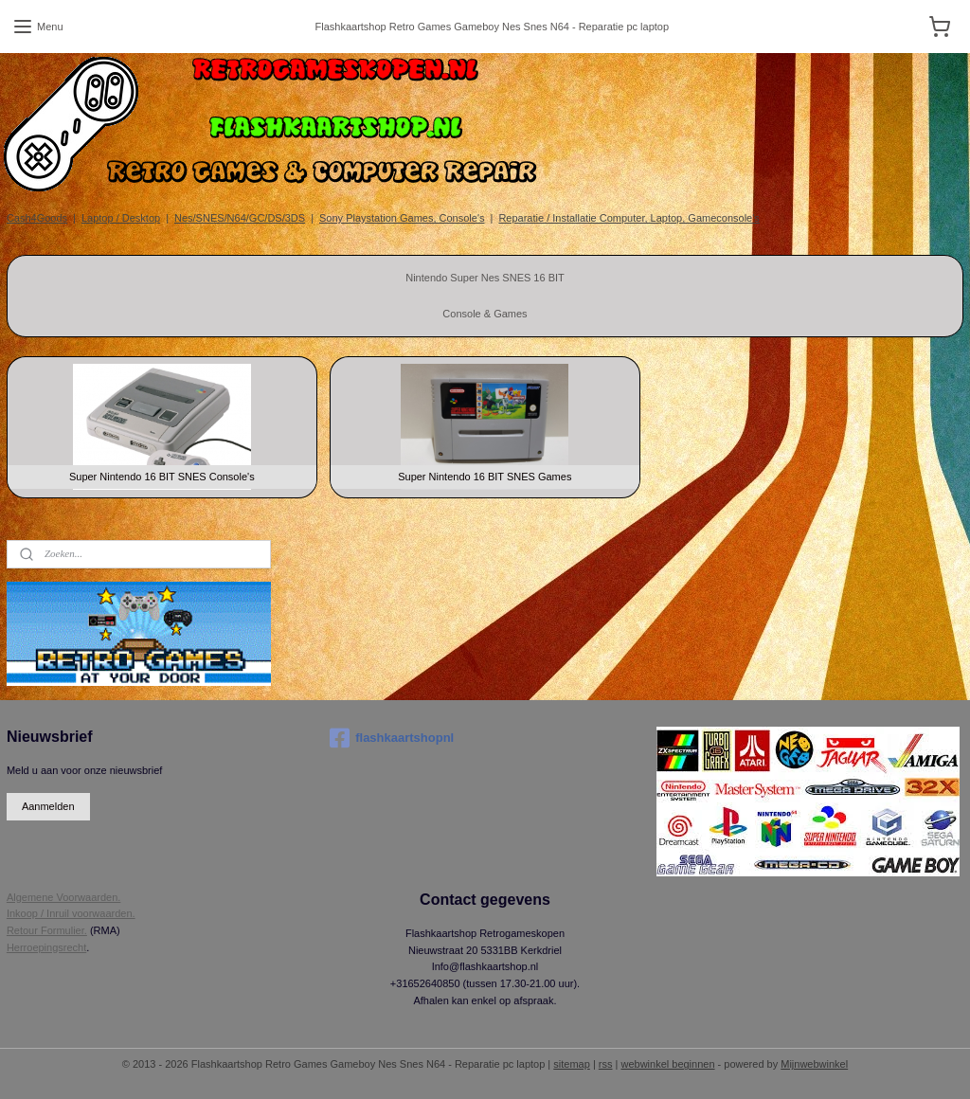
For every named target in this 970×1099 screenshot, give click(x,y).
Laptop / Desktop (120, 218)
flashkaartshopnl (392, 738)
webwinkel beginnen (667, 1064)
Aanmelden (48, 806)
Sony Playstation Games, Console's (402, 218)
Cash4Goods (37, 218)
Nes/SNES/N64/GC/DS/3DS (239, 218)
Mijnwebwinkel (814, 1064)
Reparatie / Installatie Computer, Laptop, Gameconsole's (628, 218)
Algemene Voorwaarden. (63, 897)
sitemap (571, 1064)
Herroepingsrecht (46, 947)
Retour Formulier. (47, 930)
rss (606, 1064)
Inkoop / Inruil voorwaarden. (71, 913)
